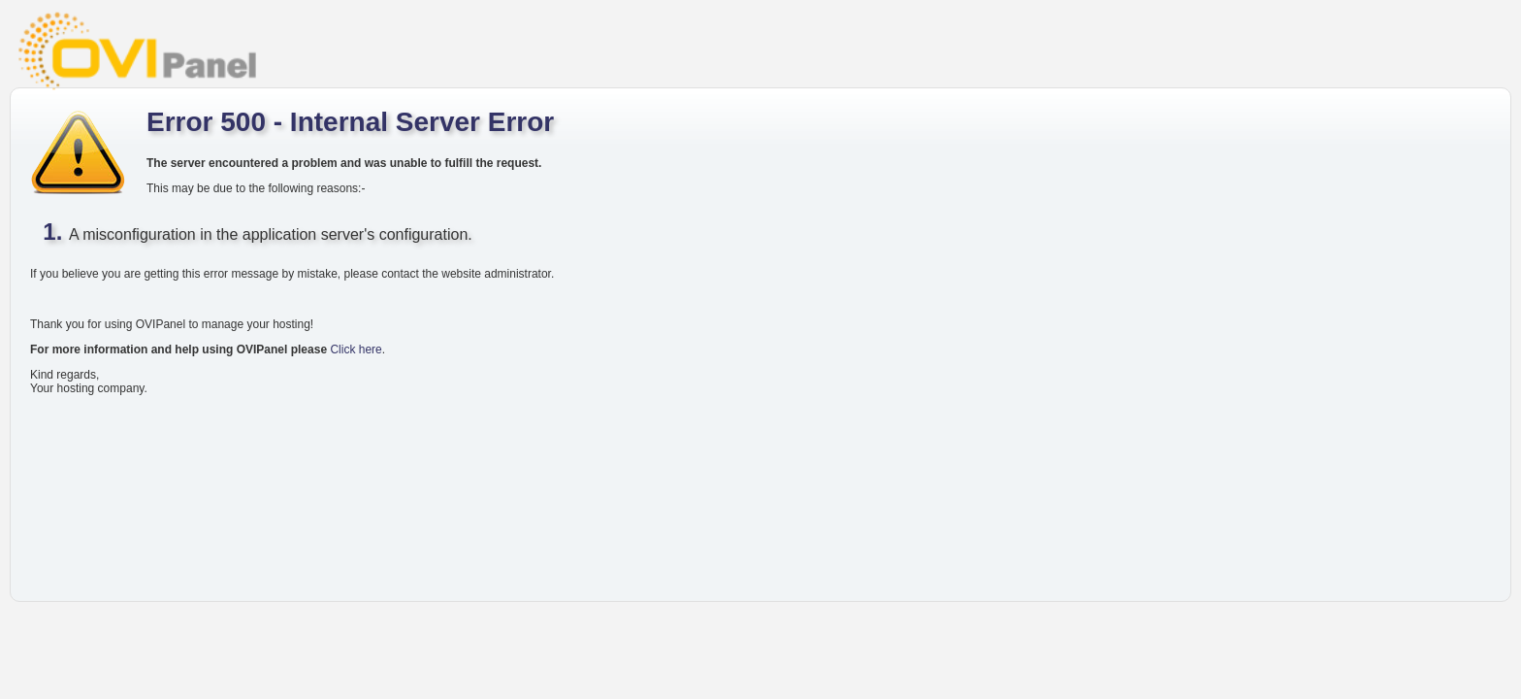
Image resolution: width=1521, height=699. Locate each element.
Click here (355, 349)
